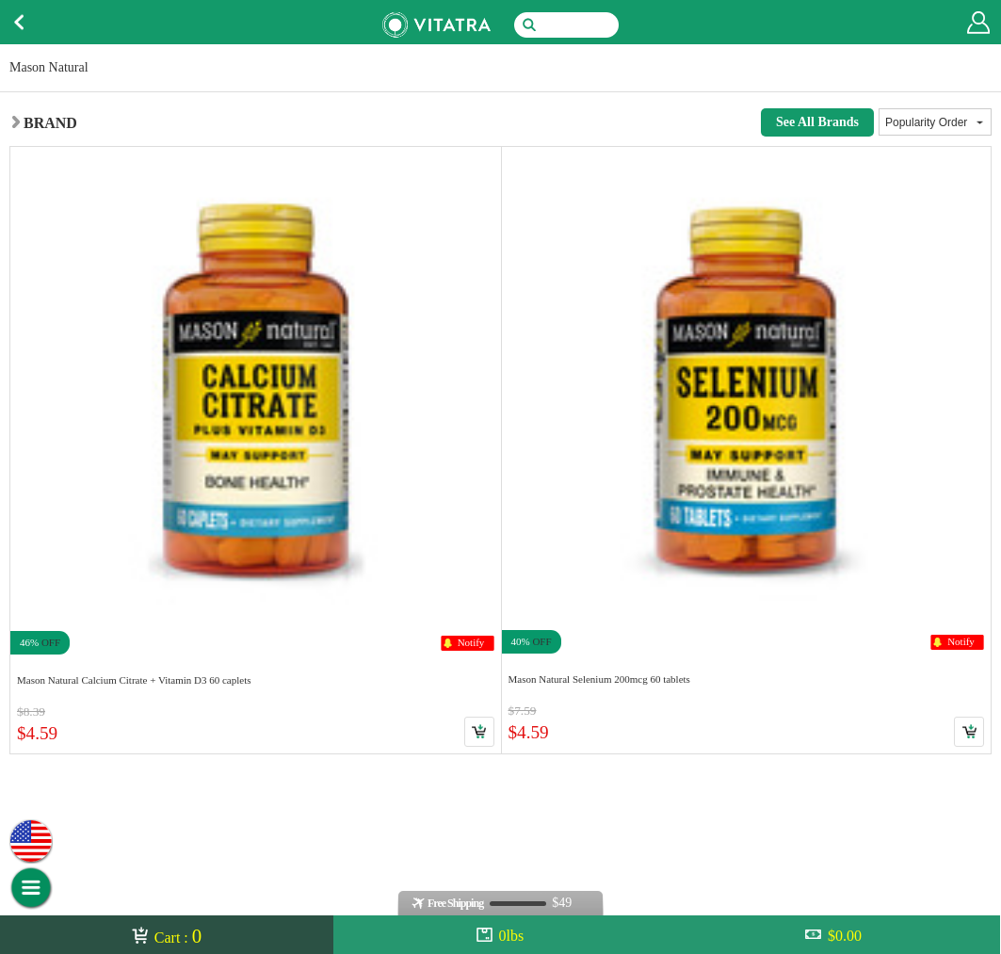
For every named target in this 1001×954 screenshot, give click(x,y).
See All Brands (817, 122)
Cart (479, 732)
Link (255, 449)
